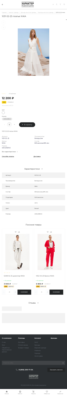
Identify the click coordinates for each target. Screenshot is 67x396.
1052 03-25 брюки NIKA (45, 276)
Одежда (37, 353)
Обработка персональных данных (7, 350)
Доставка (37, 156)
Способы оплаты (8, 156)
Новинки (37, 350)
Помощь (21, 338)
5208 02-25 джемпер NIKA (14, 276)
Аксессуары (38, 356)
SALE (36, 342)
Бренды (37, 345)
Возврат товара (23, 348)
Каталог (37, 338)
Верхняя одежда (40, 348)
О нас (4, 342)
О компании (7, 338)
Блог (3, 345)
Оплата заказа (23, 345)
